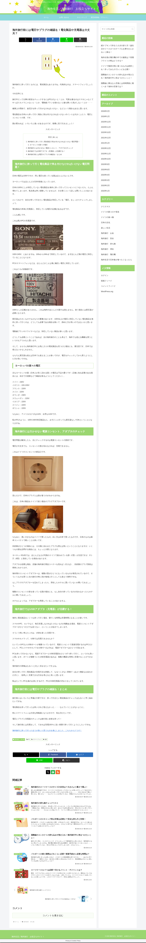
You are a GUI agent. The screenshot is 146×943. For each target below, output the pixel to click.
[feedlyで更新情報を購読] (53, 772)
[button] (80, 40)
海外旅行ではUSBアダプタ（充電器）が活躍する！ (46, 151)
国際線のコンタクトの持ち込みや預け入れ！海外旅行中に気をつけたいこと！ (117, 76)
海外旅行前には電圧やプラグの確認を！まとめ (45, 155)
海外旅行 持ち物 (18, 740)
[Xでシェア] (25, 40)
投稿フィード (106, 281)
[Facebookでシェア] (39, 40)
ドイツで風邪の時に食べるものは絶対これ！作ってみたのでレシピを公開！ (117, 67)
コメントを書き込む (53, 916)
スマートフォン (36, 740)
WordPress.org (107, 291)
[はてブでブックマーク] (52, 40)
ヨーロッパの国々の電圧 (39, 145)
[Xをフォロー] (48, 772)
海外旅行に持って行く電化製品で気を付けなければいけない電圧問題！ (54, 142)
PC (28, 740)
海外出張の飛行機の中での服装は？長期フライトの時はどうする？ (117, 59)
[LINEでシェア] (66, 40)
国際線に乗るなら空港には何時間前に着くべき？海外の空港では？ (117, 85)
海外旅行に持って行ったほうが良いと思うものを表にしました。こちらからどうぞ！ (47, 731)
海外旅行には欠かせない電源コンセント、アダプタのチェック (50, 148)
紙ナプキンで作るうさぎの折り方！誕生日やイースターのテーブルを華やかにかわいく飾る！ (117, 49)
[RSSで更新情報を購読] (58, 772)
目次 (50, 137)
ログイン (104, 275)
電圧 (45, 740)
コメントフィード (108, 286)
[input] (118, 29)
